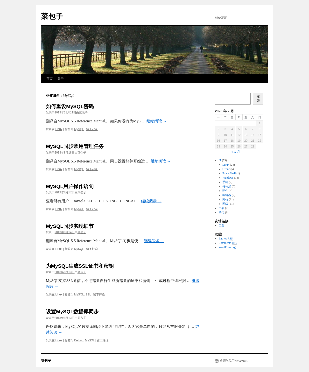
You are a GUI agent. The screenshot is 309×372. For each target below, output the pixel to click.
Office (226, 169)
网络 (225, 203)
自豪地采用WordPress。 (234, 360)
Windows (227, 177)
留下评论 (92, 129)
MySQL (79, 129)
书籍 (222, 208)
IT (220, 160)
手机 (225, 182)
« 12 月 (235, 151)
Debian (78, 340)
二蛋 (222, 225)
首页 (49, 78)
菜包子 (52, 16)
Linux (58, 129)
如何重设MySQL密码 (70, 106)
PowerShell (229, 173)
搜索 (258, 99)
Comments (228, 243)
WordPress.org (227, 247)
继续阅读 (157, 121)
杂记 (222, 212)
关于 (60, 78)
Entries (226, 238)
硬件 (225, 190)
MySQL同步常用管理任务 (75, 146)
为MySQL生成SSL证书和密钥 (80, 266)
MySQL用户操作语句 (70, 186)
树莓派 (226, 186)
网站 (225, 199)
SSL (88, 294)
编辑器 (226, 195)
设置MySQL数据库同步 (72, 311)
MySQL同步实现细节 (70, 226)
